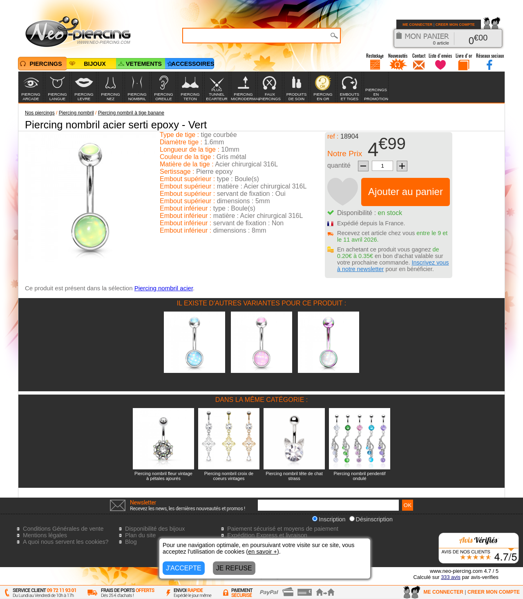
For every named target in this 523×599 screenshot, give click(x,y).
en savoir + (262, 551)
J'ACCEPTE (183, 568)
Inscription (329, 519)
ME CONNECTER (417, 24)
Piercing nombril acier (163, 288)
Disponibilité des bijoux (155, 528)
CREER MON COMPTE (455, 24)
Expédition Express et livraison (267, 535)
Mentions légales (45, 535)
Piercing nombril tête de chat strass (294, 476)
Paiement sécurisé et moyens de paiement (282, 528)
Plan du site (140, 535)
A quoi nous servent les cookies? (66, 541)
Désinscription (371, 519)
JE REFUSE (234, 568)
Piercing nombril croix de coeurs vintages (228, 476)
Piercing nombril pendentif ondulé (359, 476)
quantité (339, 165)
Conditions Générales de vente (63, 528)
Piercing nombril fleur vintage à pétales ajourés (163, 476)
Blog (131, 541)
